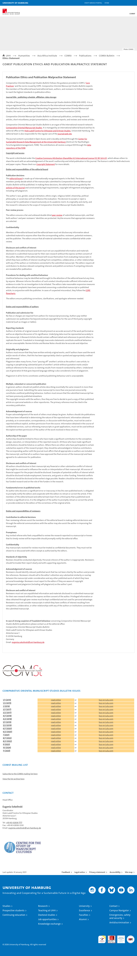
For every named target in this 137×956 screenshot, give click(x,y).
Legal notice (79, 872)
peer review (57, 215)
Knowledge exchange (49, 923)
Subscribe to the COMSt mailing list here (20, 773)
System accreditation (130, 938)
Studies (6, 906)
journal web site (65, 133)
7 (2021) (6, 735)
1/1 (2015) (7, 700)
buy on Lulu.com (106, 700)
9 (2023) (6, 744)
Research (43, 906)
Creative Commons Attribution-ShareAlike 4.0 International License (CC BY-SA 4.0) (71, 158)
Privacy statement (97, 872)
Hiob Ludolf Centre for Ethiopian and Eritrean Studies (47, 130)
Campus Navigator (119, 910)
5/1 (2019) (7, 722)
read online (56, 700)
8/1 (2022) (7, 738)
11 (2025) (6, 750)
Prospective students (13, 910)
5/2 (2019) (7, 725)
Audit (110, 937)
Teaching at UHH (47, 910)
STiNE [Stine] (107, 2)
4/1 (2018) (7, 715)
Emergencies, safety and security (119, 916)
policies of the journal (15, 187)
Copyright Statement (45, 164)
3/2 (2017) (7, 712)
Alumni (83, 919)
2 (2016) (6, 706)
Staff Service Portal (93, 2)
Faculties (83, 914)
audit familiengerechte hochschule (102, 939)
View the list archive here (13, 779)
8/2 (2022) (7, 741)
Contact (113, 906)
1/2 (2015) (7, 703)
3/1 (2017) (7, 709)
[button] (127, 3)
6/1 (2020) (7, 728)
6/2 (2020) (7, 731)
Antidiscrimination (119, 922)
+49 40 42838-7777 (14, 822)
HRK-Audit (119, 938)
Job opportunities (47, 919)
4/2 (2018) (7, 719)
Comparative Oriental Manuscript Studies (24, 127)
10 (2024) (7, 747)
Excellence (84, 910)
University (84, 906)
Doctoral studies (46, 914)
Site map (129, 872)
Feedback (66, 872)
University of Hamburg (15, 2)
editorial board (16, 178)
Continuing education (14, 914)
